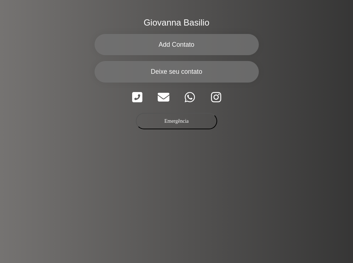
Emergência (176, 121)
